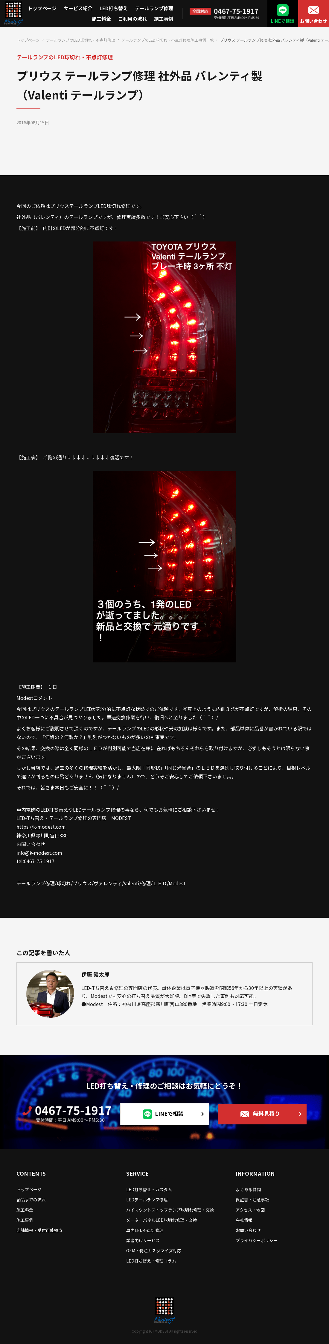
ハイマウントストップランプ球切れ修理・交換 (170, 1210)
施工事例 (163, 18)
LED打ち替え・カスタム (149, 1189)
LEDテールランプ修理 (147, 1200)
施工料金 (101, 18)
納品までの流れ (31, 1200)
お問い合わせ (313, 21)
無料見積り (266, 1113)
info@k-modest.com (39, 852)
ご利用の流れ (132, 18)
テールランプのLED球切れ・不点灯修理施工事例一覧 (167, 40)
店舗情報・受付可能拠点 (39, 1230)
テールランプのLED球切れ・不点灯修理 (80, 40)
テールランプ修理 (154, 8)
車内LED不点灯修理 (145, 1230)
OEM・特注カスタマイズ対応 (153, 1251)
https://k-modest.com (41, 826)
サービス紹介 (78, 8)
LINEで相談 (282, 21)
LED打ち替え (114, 8)
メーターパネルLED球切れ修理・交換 (161, 1220)
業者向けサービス (143, 1240)
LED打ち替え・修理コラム (151, 1261)
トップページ (42, 8)
